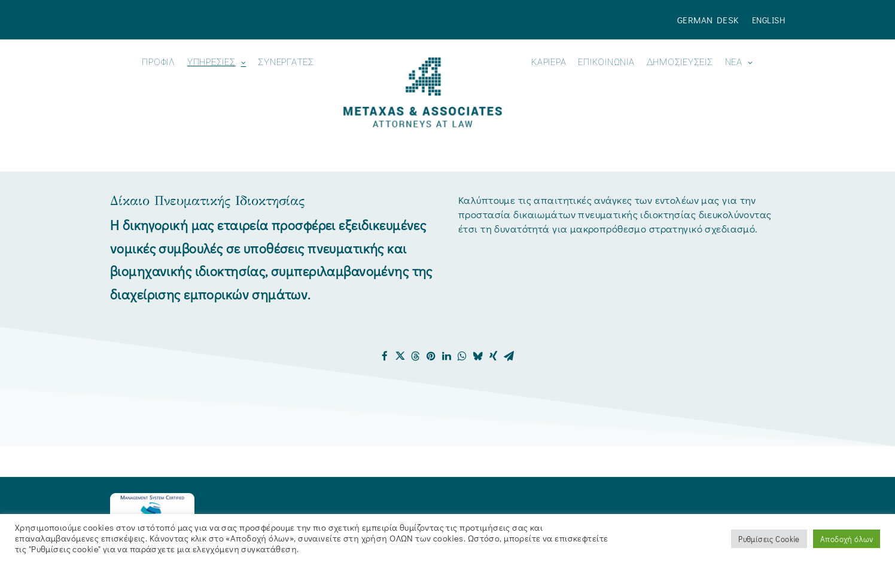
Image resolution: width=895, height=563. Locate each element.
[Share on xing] (493, 356)
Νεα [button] (739, 62)
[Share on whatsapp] (462, 356)
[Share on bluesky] (478, 356)
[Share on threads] (416, 356)
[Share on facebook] (385, 356)
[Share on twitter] (400, 356)
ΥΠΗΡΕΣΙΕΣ (216, 62)
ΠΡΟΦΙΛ (158, 62)
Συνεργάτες (286, 62)
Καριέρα (548, 62)
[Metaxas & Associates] (423, 92)
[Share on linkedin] (447, 356)
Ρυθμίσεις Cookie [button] (769, 539)
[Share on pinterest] (431, 356)
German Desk (708, 20)
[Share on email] (509, 356)
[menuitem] (710, 19)
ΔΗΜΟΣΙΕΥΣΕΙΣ (680, 62)
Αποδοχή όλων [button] (846, 539)
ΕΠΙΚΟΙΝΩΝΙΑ (606, 62)
